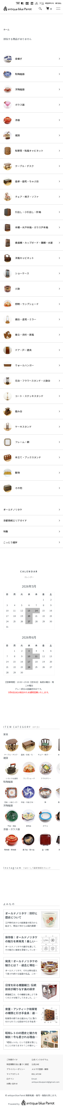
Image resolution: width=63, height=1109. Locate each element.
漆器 (11, 120)
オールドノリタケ (12, 509)
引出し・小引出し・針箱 (22, 212)
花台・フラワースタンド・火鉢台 (26, 381)
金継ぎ (12, 59)
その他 (12, 488)
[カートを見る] (49, 9)
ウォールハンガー (18, 365)
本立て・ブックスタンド (22, 457)
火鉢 (11, 289)
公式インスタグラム (40, 1059)
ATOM (38, 1074)
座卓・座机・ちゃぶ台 (21, 181)
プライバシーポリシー (16, 1069)
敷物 (11, 473)
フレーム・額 (16, 442)
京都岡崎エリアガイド (15, 520)
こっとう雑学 (10, 542)
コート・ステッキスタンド (23, 396)
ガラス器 (14, 105)
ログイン (10, 1078)
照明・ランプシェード (21, 304)
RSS (33, 1074)
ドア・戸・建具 (17, 350)
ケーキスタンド (17, 427)
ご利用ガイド (12, 1059)
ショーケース (16, 273)
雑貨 (11, 135)
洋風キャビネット (18, 258)
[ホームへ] (17, 8)
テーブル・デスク (18, 166)
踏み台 (12, 411)
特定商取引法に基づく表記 (18, 1064)
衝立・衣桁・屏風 (18, 335)
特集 (5, 531)
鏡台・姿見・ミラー (19, 319)
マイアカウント (13, 1074)
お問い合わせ (12, 1083)
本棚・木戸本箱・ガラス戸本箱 (25, 227)
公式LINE (35, 1064)
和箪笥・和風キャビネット (23, 151)
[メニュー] (58, 9)
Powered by (31, 1103)
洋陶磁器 (14, 89)
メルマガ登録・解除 (40, 1069)
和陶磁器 (14, 74)
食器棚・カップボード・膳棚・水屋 (28, 243)
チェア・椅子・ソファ (21, 197)
